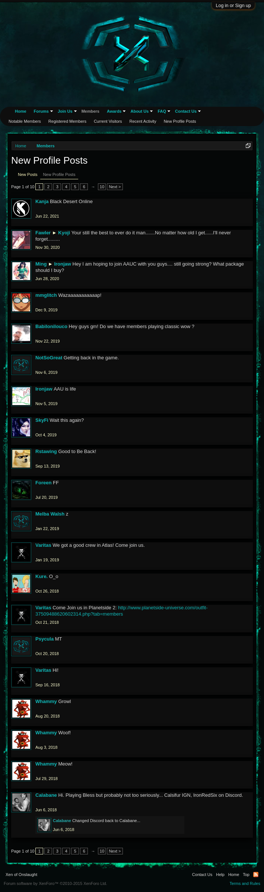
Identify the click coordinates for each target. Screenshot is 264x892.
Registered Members (67, 121)
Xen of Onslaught (21, 874)
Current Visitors (108, 121)
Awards (114, 111)
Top (246, 874)
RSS (255, 874)
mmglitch (46, 295)
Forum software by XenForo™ (55, 883)
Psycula (44, 639)
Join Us (65, 111)
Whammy (46, 701)
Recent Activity (143, 121)
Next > (115, 187)
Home (20, 111)
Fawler (43, 232)
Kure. (41, 576)
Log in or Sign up (233, 5)
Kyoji (64, 232)
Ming (41, 264)
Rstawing (46, 451)
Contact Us (186, 111)
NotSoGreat (48, 357)
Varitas (43, 545)
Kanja (41, 201)
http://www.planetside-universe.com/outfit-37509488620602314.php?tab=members (121, 611)
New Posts (28, 174)
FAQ (162, 111)
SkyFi (41, 420)
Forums (41, 111)
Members (90, 111)
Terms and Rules (244, 883)
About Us (139, 111)
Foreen (43, 482)
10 (102, 187)
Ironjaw (62, 264)
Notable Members (25, 121)
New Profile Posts (59, 174)
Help (220, 874)
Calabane (46, 795)
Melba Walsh (49, 514)
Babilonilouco (51, 326)
